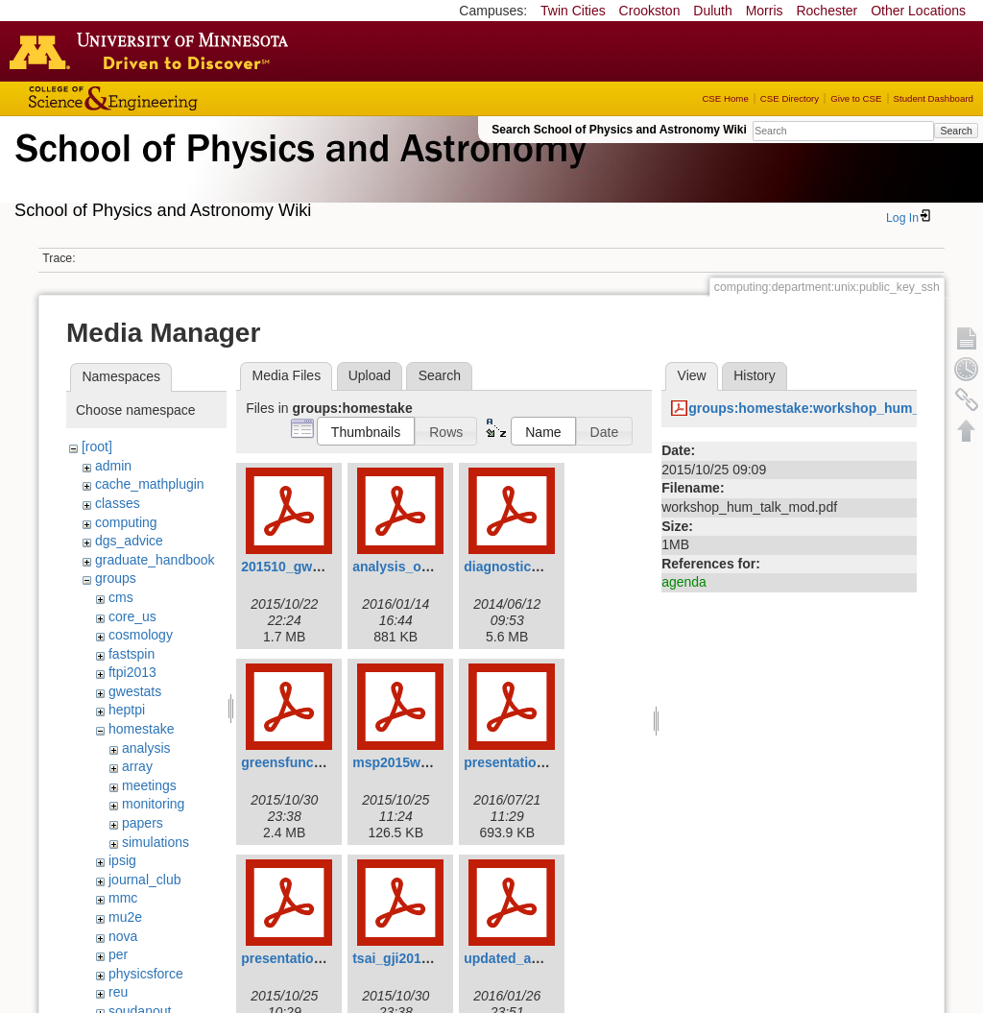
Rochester (826, 10)
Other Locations (918, 10)
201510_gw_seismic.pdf (317, 566)
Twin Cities (573, 10)
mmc (122, 897)
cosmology (140, 634)
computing (126, 522)
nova (122, 936)
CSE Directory (789, 98)
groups (115, 578)
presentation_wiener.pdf (318, 958)
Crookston (650, 10)
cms (120, 597)
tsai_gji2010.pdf (402, 958)
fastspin (131, 654)
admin (113, 465)
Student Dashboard (933, 98)
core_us (132, 616)
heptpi (126, 709)
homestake (141, 728)
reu (118, 992)
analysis (146, 748)
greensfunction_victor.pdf (323, 762)
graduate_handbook (155, 559)
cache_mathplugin (149, 484)
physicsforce (145, 973)
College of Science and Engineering (173, 98)
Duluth (712, 10)
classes (117, 503)
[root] (97, 446)
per (118, 954)
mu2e (125, 917)
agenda (684, 582)
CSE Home (725, 98)
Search (955, 130)
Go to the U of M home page (153, 51)
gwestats (134, 691)
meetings (149, 785)
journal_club (144, 879)
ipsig (122, 860)
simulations (155, 842)
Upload (369, 375)
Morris (764, 10)
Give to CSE (855, 98)
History (754, 375)
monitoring (153, 803)
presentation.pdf (516, 762)
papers (142, 823)
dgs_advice (129, 540)
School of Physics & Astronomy (297, 171)
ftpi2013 (132, 672)
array (137, 766)
